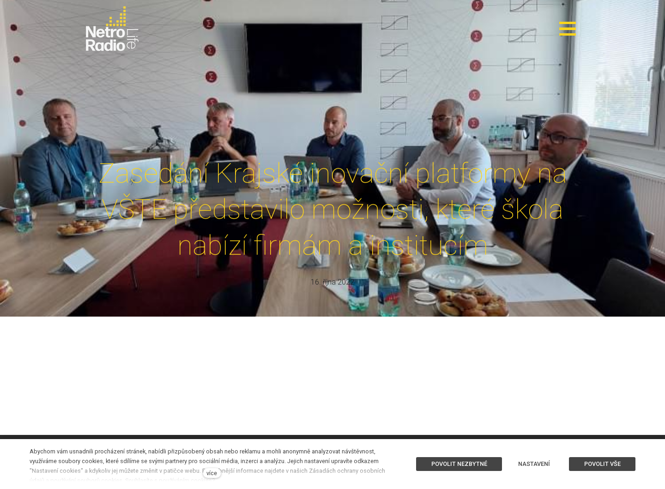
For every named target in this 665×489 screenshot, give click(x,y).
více (211, 473)
